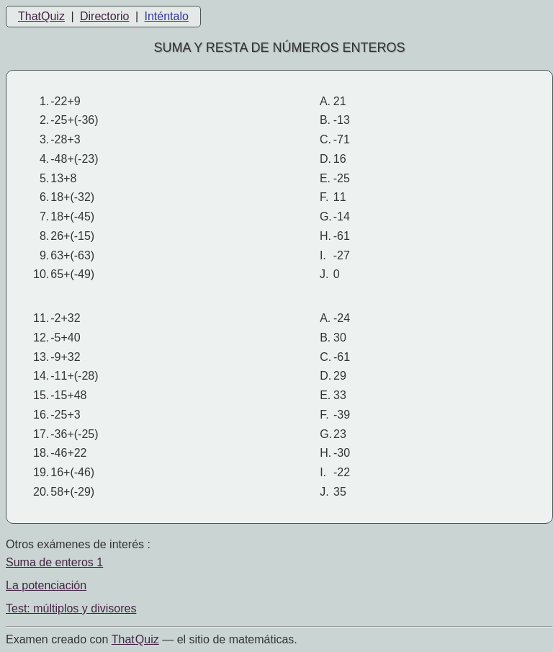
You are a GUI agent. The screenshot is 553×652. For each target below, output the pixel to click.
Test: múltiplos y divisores (71, 608)
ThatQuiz (41, 16)
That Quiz (135, 639)
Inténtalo (167, 16)
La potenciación (46, 585)
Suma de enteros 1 (54, 562)
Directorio (104, 16)
